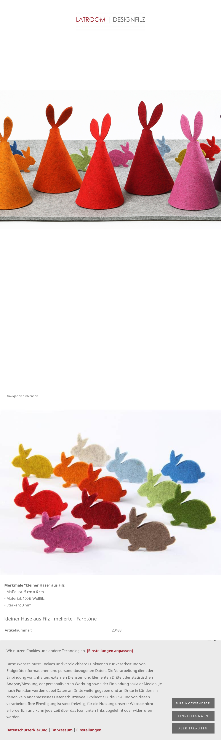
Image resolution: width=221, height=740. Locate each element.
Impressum (62, 729)
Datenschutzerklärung (27, 729)
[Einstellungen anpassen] (110, 650)
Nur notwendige (193, 703)
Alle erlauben (193, 728)
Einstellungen (88, 729)
